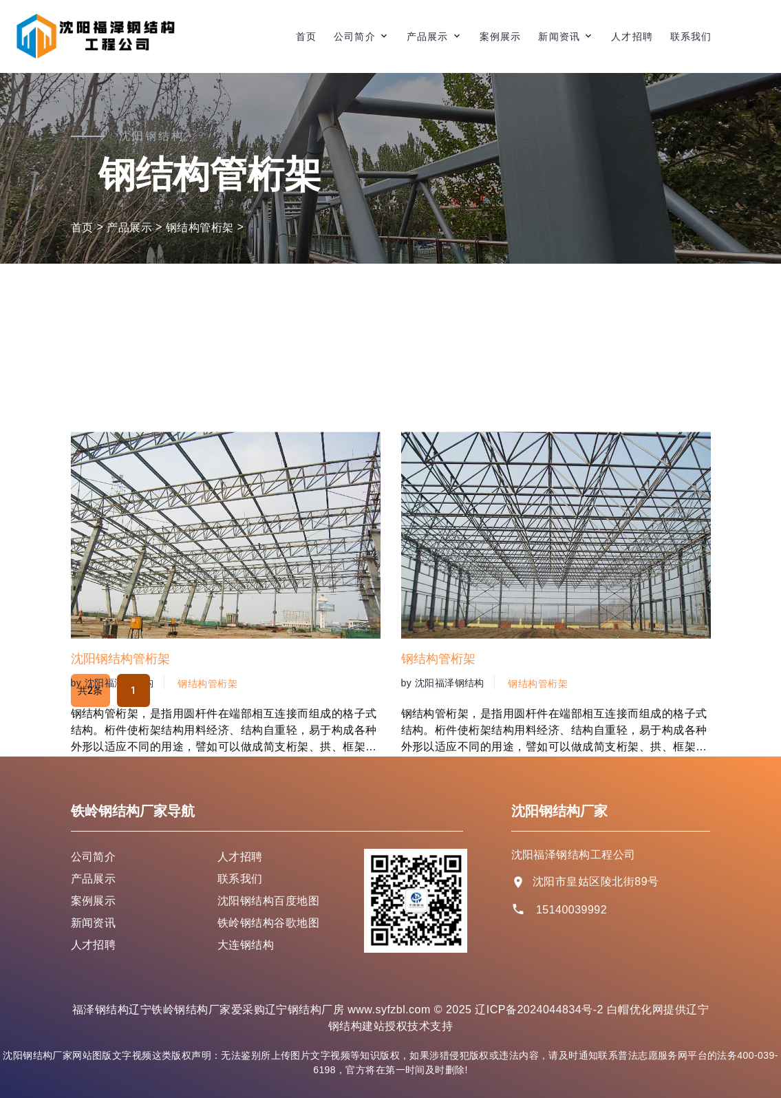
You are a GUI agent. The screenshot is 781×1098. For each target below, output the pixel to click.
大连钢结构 (245, 945)
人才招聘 (631, 36)
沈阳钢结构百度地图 (268, 901)
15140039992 (571, 910)
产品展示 (427, 36)
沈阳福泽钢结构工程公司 (573, 855)
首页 (306, 36)
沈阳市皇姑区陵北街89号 (596, 881)
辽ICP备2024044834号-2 (539, 1009)
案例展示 (500, 36)
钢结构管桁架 (200, 227)
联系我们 (691, 36)
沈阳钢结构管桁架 (120, 791)
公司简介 (354, 36)
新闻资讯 (558, 36)
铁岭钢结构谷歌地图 (268, 923)
